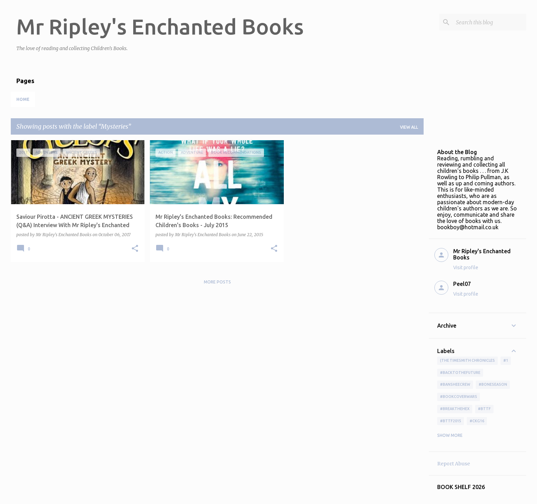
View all (409, 127)
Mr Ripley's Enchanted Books (160, 26)
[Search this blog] (489, 22)
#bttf (484, 409)
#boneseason (493, 384)
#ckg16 (477, 421)
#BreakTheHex (455, 409)
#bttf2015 (450, 421)
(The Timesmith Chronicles (467, 360)
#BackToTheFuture (460, 372)
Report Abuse (453, 464)
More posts (217, 282)
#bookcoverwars (458, 396)
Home (23, 99)
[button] (135, 249)
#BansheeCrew (455, 384)
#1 (505, 360)
